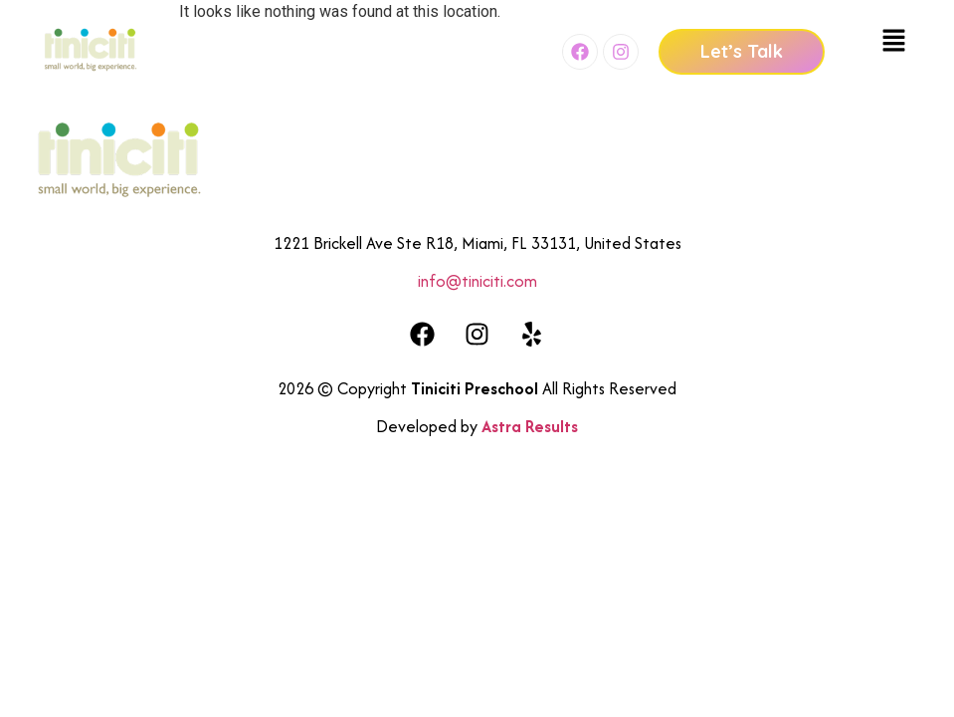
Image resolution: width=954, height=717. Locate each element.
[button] (894, 42)
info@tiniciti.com (477, 281)
